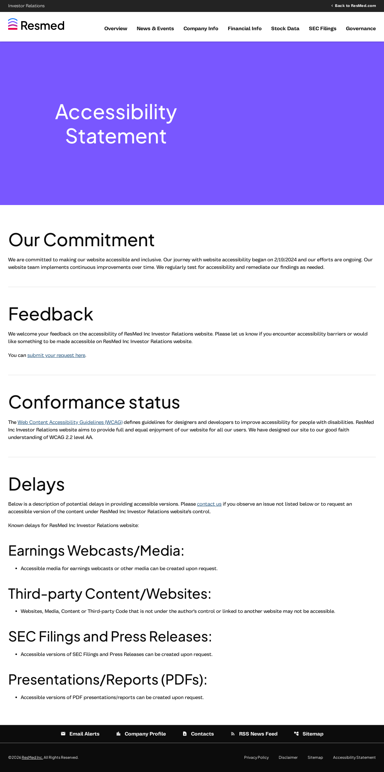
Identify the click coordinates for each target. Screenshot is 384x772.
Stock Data (285, 28)
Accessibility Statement (354, 757)
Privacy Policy (256, 757)
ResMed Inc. (32, 757)
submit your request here (56, 355)
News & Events (155, 28)
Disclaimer (288, 757)
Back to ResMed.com (355, 5)
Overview (115, 28)
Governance (361, 28)
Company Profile (141, 734)
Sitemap (308, 734)
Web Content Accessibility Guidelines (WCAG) (70, 422)
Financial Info (245, 28)
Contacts (198, 734)
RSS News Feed (253, 734)
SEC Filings (323, 28)
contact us (209, 504)
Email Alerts (80, 734)
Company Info (201, 28)
